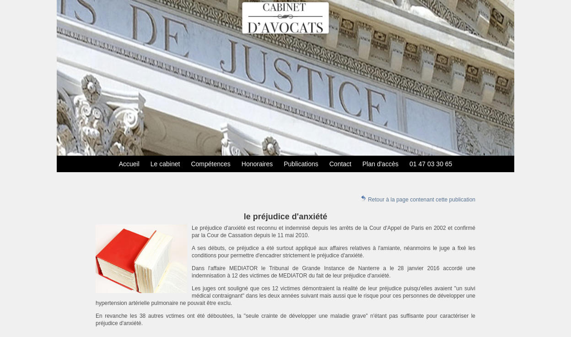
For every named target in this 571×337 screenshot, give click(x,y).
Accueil (129, 164)
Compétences (210, 164)
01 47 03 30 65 (430, 164)
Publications (301, 164)
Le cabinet (165, 164)
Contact (340, 164)
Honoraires (257, 164)
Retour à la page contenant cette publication (417, 199)
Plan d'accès (380, 164)
